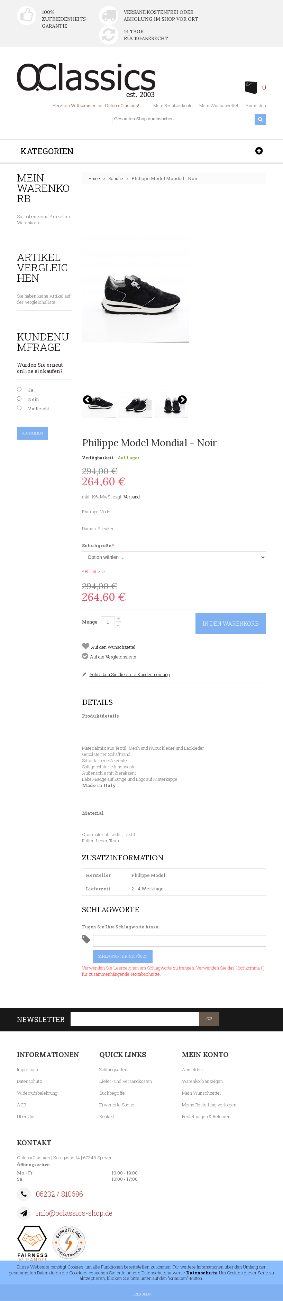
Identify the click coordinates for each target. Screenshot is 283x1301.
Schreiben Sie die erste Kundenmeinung (130, 674)
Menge (90, 622)
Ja (30, 390)
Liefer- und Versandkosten (125, 1081)
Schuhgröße (97, 545)
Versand (132, 497)
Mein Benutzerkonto (172, 105)
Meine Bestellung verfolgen (209, 1105)
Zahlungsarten (113, 1069)
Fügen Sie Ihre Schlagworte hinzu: (120, 926)
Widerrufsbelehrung (37, 1093)
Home (94, 178)
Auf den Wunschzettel (113, 647)
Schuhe (115, 178)
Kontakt (106, 1116)
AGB (21, 1105)
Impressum (28, 1069)
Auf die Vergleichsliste (113, 657)
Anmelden (255, 105)
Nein (33, 399)
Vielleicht (38, 408)
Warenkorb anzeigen (202, 1081)
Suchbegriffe (112, 1093)
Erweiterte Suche (116, 1105)
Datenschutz (29, 1081)
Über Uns (26, 1116)
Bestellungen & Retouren (206, 1116)
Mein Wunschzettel (218, 105)
